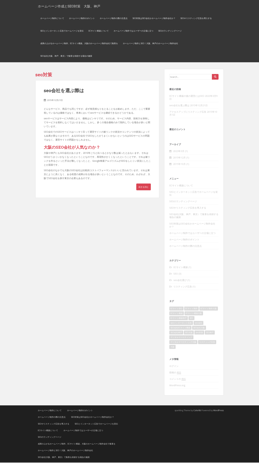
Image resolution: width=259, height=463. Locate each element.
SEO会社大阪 (199, 328)
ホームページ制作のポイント (82, 18)
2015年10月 (179, 164)
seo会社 (198, 323)
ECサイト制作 (191, 309)
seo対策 (199, 333)
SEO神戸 (210, 333)
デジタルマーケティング (181, 337)
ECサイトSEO (176, 309)
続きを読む (143, 187)
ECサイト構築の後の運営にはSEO (186, 96)
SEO (175, 274)
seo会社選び (180, 280)
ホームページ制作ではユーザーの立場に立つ (133, 31)
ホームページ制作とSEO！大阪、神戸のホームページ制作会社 (150, 43)
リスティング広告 (182, 287)
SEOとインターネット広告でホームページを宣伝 (62, 31)
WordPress (218, 410)
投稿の (175, 373)
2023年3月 (178, 151)
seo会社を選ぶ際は (64, 91)
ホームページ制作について (52, 18)
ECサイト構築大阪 (194, 313)
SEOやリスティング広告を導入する (196, 18)
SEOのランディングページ (170, 31)
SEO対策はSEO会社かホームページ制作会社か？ (153, 18)
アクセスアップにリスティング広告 (187, 112)
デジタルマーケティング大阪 (183, 342)
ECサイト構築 (180, 267)
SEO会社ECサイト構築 (180, 328)
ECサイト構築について (99, 31)
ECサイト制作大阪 (209, 309)
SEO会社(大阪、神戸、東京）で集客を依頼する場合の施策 (66, 56)
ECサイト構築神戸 (178, 318)
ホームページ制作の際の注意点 (114, 18)
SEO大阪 (189, 333)
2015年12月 (179, 158)
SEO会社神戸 (176, 333)
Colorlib (197, 410)
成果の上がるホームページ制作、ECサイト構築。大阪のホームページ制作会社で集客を (79, 43)
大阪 (172, 347)
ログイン (174, 366)
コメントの (177, 379)
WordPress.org (177, 385)
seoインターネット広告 (181, 323)
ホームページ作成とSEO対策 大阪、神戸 (69, 6)
